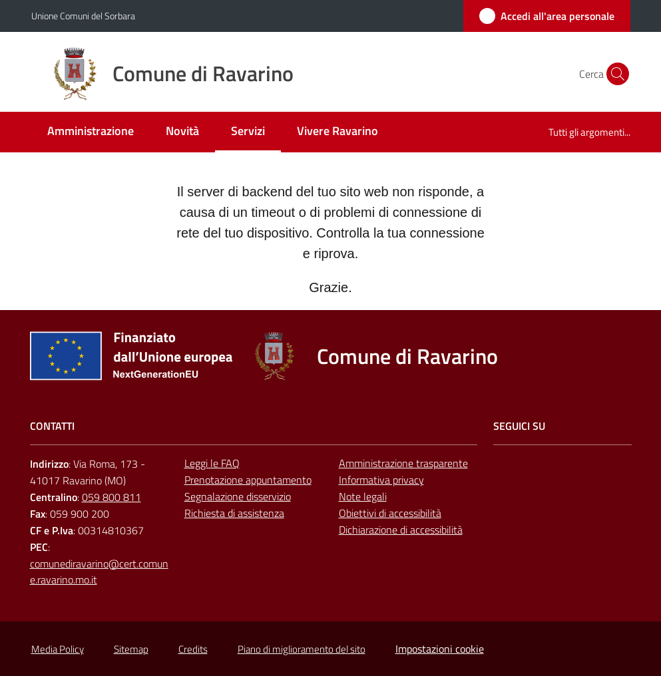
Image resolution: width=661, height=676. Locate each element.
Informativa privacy (381, 480)
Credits (193, 649)
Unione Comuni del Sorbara (83, 16)
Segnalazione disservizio (237, 496)
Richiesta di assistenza (234, 513)
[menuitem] (90, 132)
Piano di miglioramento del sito (301, 649)
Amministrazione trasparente (403, 463)
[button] (614, 74)
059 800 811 (111, 497)
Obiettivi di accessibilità (390, 513)
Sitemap (131, 649)
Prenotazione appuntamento (248, 480)
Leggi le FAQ (212, 463)
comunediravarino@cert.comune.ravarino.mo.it (99, 572)
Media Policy (57, 649)
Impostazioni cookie (439, 649)
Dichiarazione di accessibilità (401, 530)
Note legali (363, 496)
